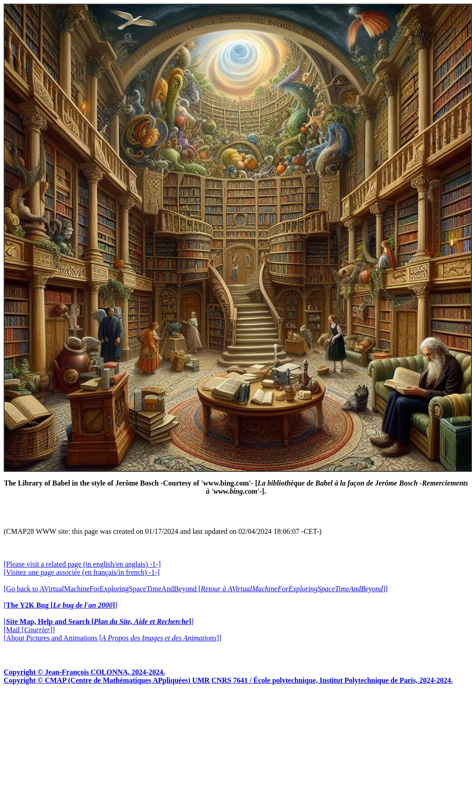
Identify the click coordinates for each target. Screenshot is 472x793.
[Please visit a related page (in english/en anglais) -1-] (82, 564)
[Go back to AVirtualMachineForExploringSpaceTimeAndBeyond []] (196, 589)
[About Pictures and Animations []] (112, 638)
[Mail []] (29, 630)
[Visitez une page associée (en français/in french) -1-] (81, 572)
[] (61, 605)
